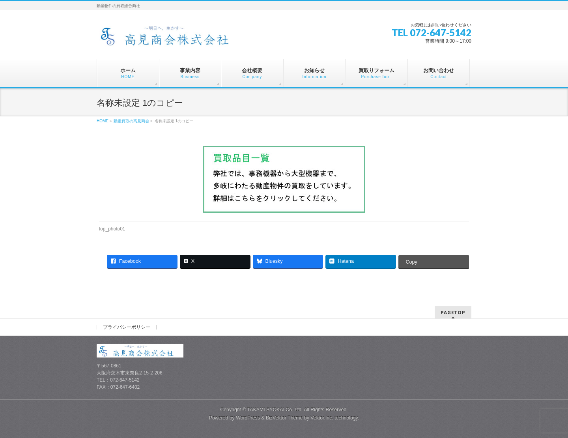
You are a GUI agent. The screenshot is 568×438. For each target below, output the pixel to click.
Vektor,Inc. (321, 418)
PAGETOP (453, 312)
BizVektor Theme (284, 418)
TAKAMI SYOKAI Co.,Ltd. (275, 409)
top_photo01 (112, 229)
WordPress (248, 418)
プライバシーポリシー (126, 327)
